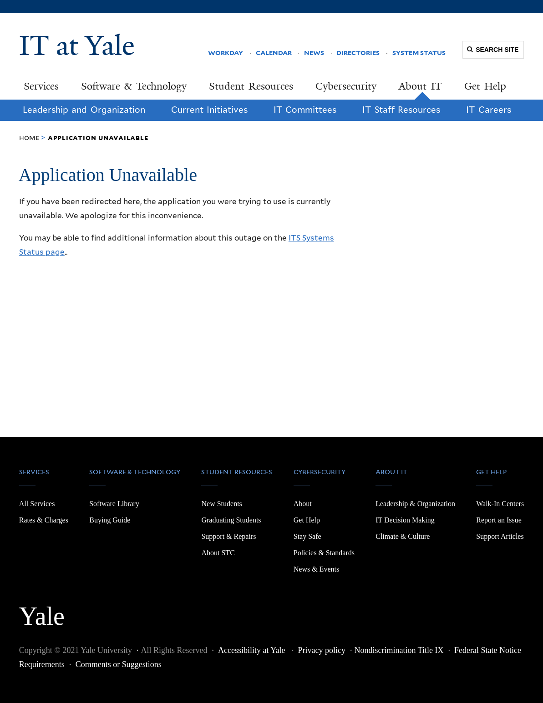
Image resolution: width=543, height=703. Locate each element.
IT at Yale (77, 45)
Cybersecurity (345, 86)
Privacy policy (321, 650)
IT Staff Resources (401, 110)
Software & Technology (134, 86)
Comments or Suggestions (119, 664)
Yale (42, 611)
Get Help (485, 86)
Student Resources (251, 86)
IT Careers (488, 110)
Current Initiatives (209, 110)
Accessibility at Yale (252, 650)
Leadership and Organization (84, 110)
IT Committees (305, 110)
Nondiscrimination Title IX (398, 650)
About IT (420, 86)
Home (29, 137)
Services (41, 86)
